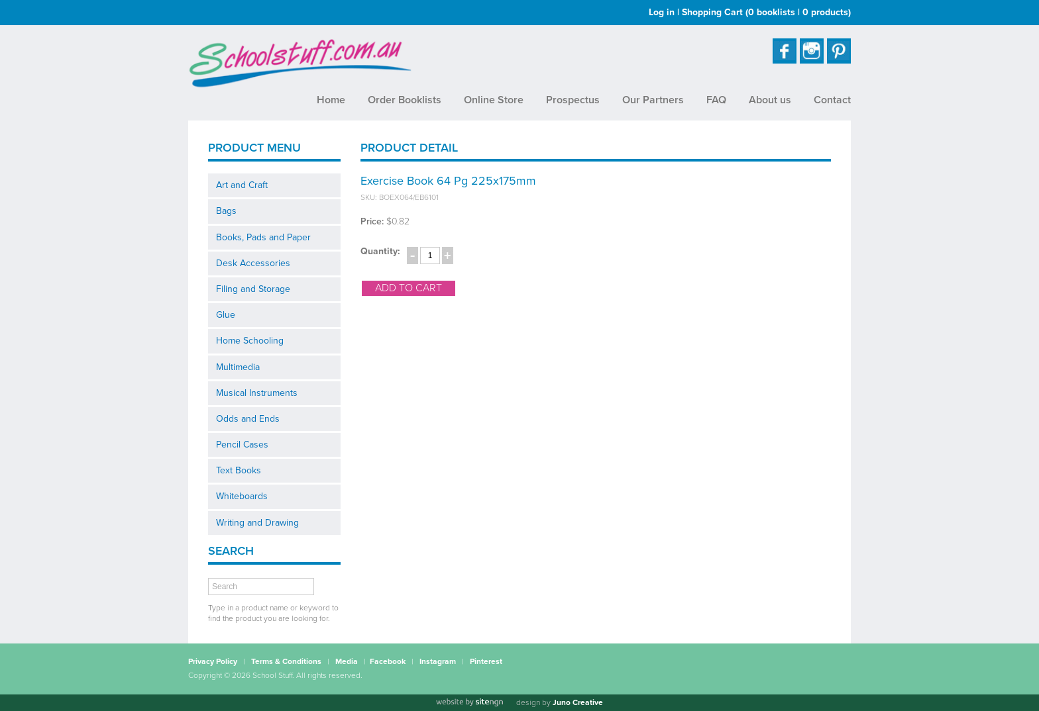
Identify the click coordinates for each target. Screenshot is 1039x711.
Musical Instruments (257, 393)
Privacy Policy (212, 661)
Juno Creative (578, 702)
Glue (225, 314)
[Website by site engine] (469, 702)
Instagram (437, 661)
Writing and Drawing (257, 522)
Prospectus (573, 100)
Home (331, 100)
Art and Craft (242, 185)
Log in (662, 12)
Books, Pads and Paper (263, 237)
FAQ (716, 100)
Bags (226, 210)
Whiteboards (242, 496)
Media (346, 661)
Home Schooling (250, 340)
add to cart (408, 288)
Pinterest (486, 661)
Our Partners (653, 100)
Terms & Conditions (286, 661)
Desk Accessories (253, 263)
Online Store (493, 100)
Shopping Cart (766, 12)
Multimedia (238, 367)
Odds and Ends (248, 418)
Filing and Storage (253, 289)
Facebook (388, 661)
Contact (832, 100)
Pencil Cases (242, 444)
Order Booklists (404, 100)
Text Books (238, 470)
